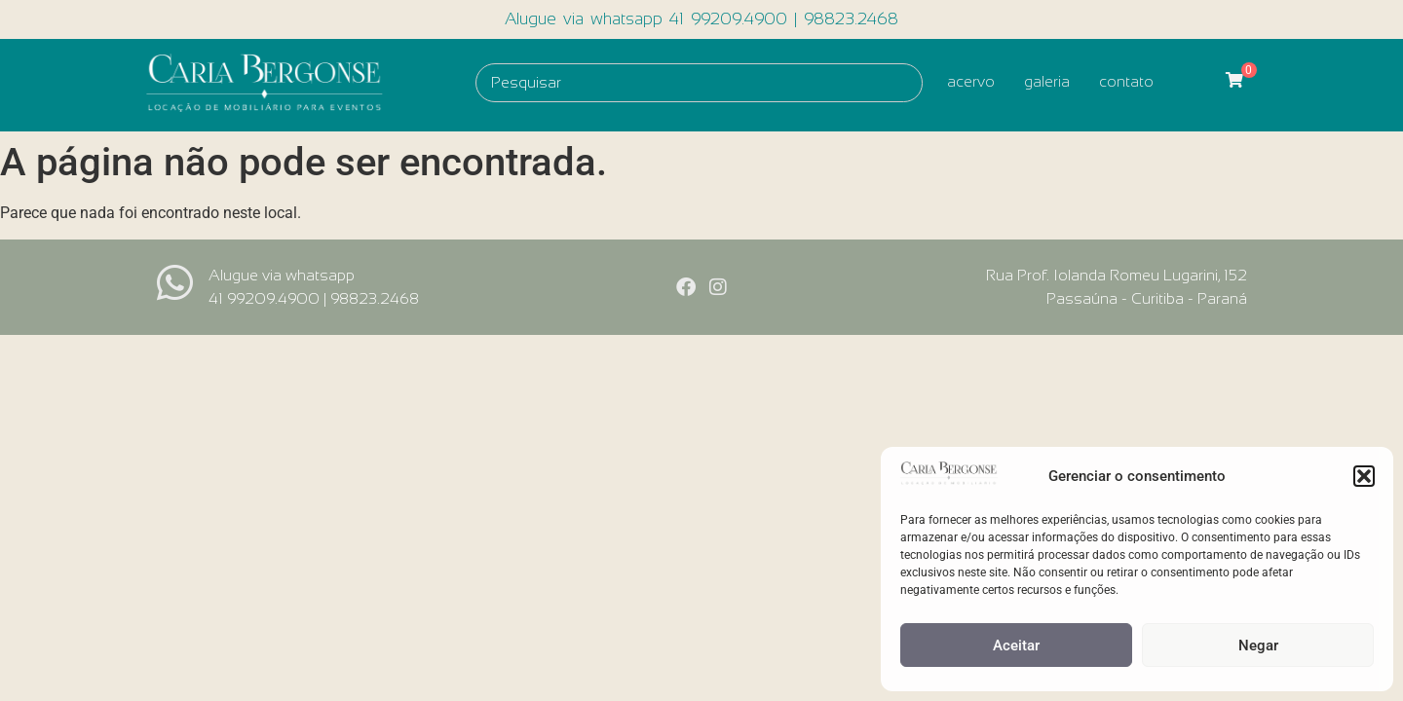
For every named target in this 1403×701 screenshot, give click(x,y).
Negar (1258, 645)
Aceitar (1016, 645)
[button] (1364, 476)
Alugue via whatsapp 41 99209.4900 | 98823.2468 (701, 19)
